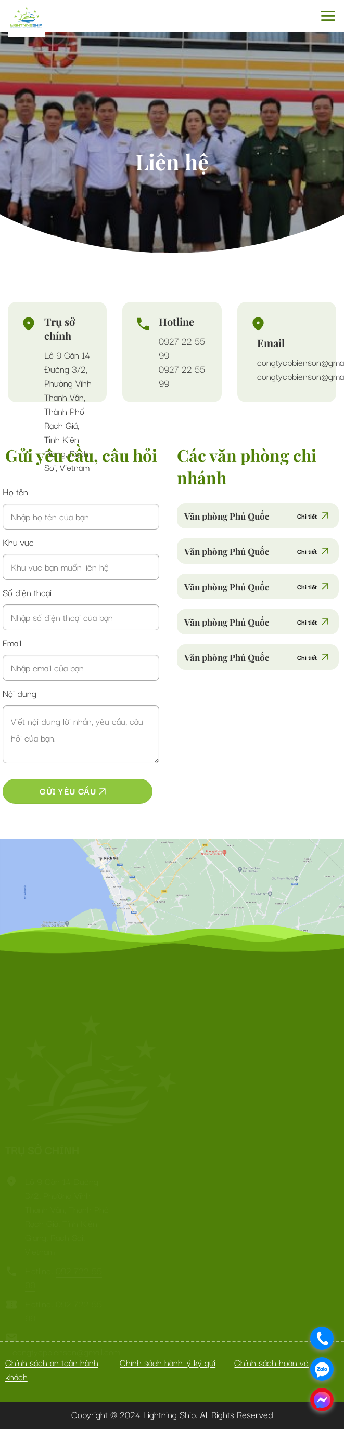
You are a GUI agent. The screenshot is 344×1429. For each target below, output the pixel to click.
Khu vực (18, 542)
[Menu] (328, 16)
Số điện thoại (27, 592)
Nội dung (19, 693)
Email (12, 643)
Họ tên (15, 491)
